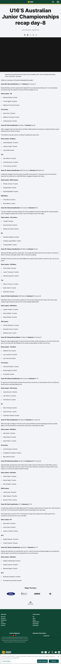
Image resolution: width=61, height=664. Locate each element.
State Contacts (35, 625)
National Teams (4, 620)
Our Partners (3, 623)
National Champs (36, 621)
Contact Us (3, 625)
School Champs (36, 623)
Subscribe (46, 635)
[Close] (58, 657)
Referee (34, 620)
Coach (34, 618)
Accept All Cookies (42, 661)
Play (33, 616)
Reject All (54, 661)
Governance (3, 618)
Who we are (3, 616)
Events (2, 621)
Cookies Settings (6, 661)
